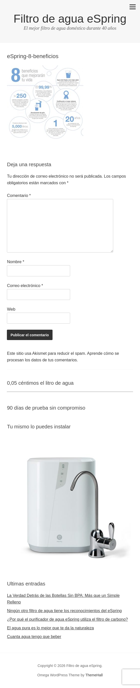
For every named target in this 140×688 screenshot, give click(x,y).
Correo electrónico (25, 285)
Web (11, 309)
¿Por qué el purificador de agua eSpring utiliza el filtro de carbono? (67, 619)
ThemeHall (94, 675)
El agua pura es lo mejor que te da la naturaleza (50, 628)
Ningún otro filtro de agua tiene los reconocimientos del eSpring (64, 611)
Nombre (15, 262)
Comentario (19, 195)
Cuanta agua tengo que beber (34, 636)
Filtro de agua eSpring (70, 18)
